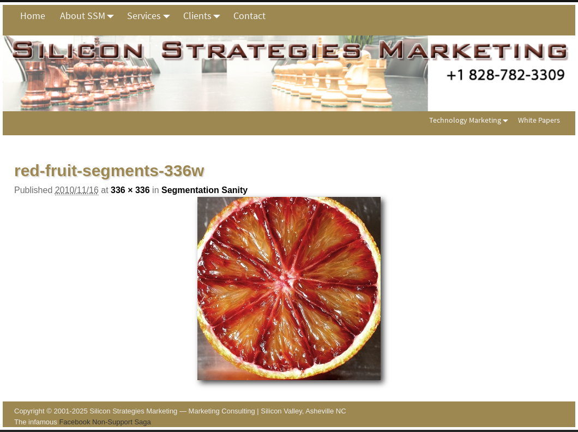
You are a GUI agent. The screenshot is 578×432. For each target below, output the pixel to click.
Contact (249, 15)
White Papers (539, 120)
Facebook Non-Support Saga (104, 422)
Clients (204, 16)
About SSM (90, 16)
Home (32, 15)
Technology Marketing (471, 119)
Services (151, 16)
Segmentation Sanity (204, 190)
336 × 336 (130, 190)
